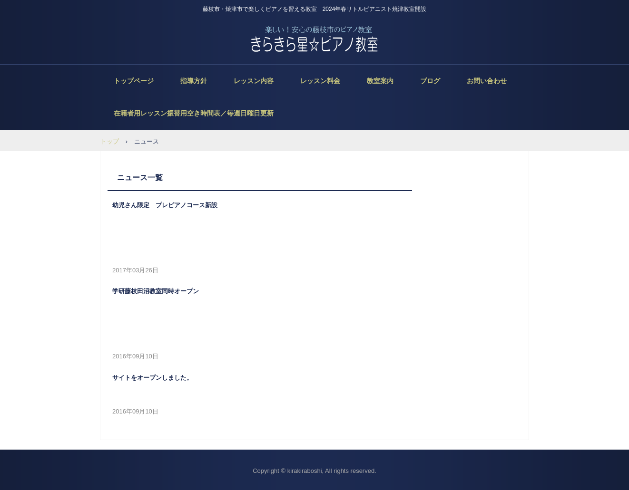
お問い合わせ (487, 81)
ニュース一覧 (140, 177)
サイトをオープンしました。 (152, 377)
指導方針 (193, 81)
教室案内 (380, 81)
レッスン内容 (254, 81)
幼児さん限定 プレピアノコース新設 (164, 205)
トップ (109, 141)
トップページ (134, 81)
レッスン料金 (320, 81)
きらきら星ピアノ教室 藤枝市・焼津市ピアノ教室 (314, 39)
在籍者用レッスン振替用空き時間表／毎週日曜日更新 (194, 113)
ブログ (430, 81)
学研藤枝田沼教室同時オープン (155, 291)
